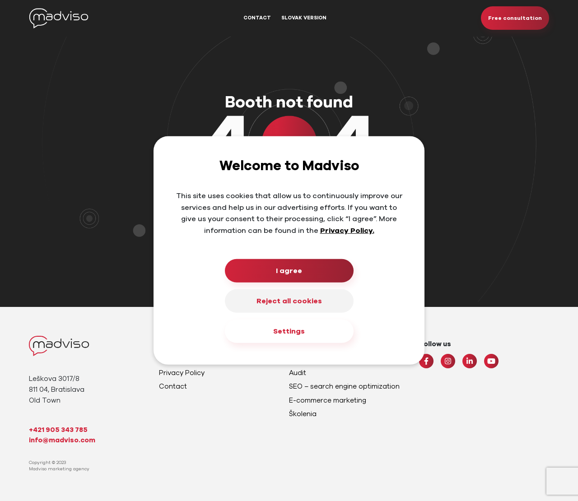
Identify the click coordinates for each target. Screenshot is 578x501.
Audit (297, 372)
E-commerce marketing (327, 400)
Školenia (303, 413)
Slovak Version (303, 17)
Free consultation (515, 18)
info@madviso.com (62, 440)
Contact (257, 17)
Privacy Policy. (347, 231)
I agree (289, 271)
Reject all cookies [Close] (289, 301)
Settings (289, 331)
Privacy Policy (182, 372)
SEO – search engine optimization (344, 386)
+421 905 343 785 (58, 429)
